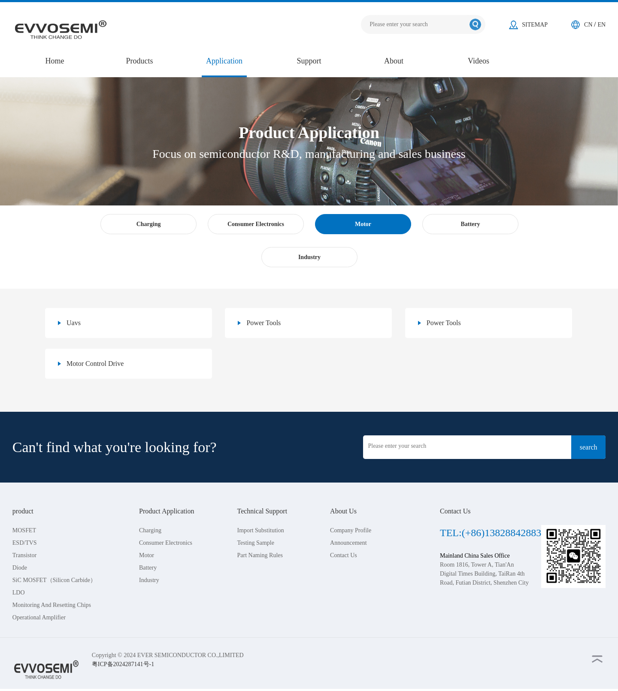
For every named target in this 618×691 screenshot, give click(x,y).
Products (139, 61)
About (393, 61)
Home (54, 61)
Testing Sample (255, 543)
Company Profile (350, 530)
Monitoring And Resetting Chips (51, 605)
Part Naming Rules (260, 555)
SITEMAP (535, 24)
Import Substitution (260, 530)
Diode (19, 567)
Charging (150, 530)
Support (309, 61)
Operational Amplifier (39, 617)
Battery (148, 567)
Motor (146, 555)
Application (224, 61)
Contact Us (343, 555)
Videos (478, 61)
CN (589, 24)
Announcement (348, 543)
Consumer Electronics (165, 543)
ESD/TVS (24, 543)
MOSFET (24, 530)
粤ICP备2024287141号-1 (123, 664)
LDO (18, 592)
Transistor (24, 555)
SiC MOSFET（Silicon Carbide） (54, 580)
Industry (149, 580)
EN (602, 24)
